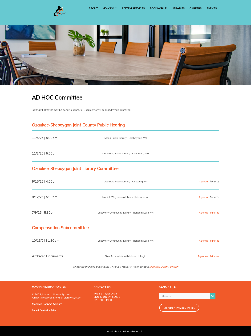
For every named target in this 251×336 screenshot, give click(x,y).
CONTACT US (102, 287)
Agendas (203, 256)
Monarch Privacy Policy (179, 308)
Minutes (214, 212)
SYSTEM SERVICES (133, 8)
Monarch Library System (163, 266)
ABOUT (93, 8)
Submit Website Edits (44, 310)
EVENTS (211, 8)
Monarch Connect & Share (47, 304)
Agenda (203, 181)
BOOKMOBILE (158, 8)
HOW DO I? (110, 8)
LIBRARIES (178, 8)
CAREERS (196, 8)
